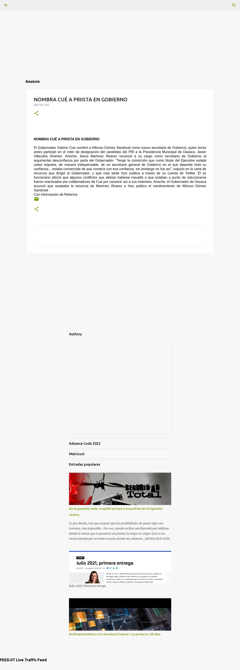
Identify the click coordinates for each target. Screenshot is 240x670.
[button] (36, 113)
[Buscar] (234, 5)
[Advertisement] (120, 30)
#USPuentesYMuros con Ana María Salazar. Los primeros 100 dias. (115, 634)
